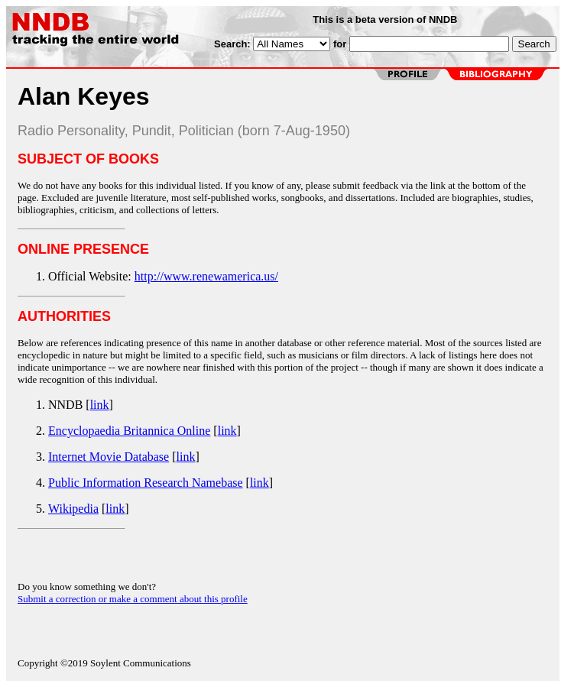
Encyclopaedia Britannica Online (129, 430)
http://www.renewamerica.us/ (206, 276)
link (99, 404)
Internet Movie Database (108, 456)
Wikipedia (73, 508)
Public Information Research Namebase (145, 482)
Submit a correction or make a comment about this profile (133, 598)
